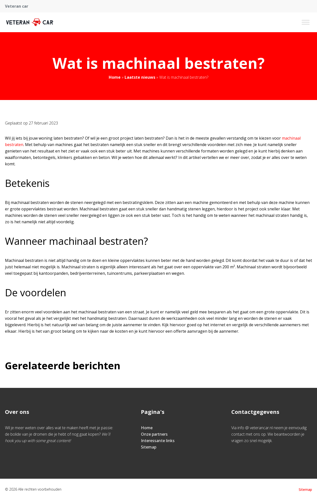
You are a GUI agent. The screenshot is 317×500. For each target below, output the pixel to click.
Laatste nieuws (140, 77)
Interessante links (158, 440)
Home (115, 77)
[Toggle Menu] (306, 22)
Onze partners (154, 434)
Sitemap (148, 447)
